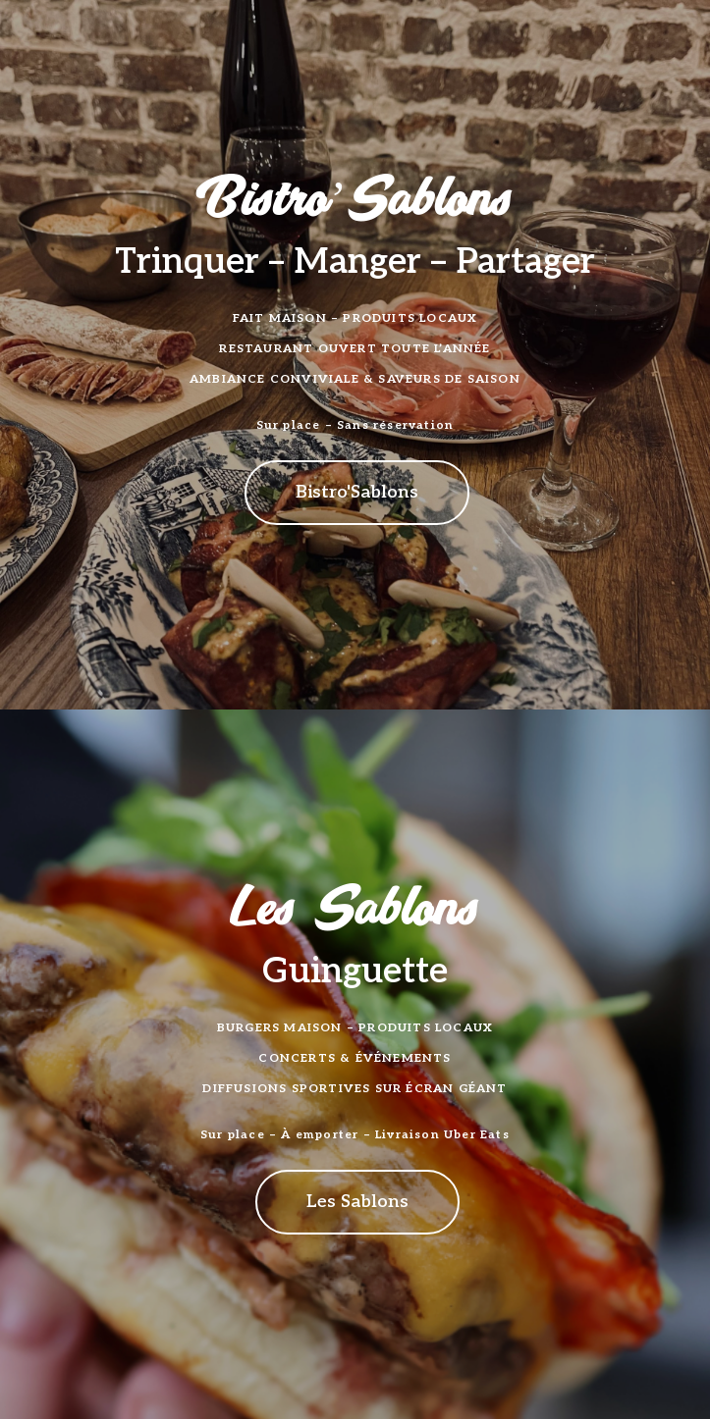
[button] (357, 492)
